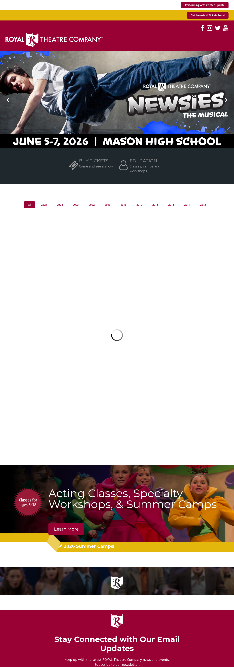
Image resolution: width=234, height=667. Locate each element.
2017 (139, 204)
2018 (123, 204)
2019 (107, 204)
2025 (44, 204)
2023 (76, 204)
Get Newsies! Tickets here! (208, 15)
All (29, 204)
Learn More (66, 529)
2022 (92, 204)
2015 (171, 204)
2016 (155, 204)
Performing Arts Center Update (205, 5)
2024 (60, 204)
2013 (203, 204)
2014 (187, 204)
